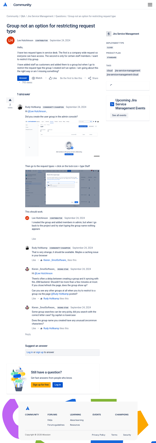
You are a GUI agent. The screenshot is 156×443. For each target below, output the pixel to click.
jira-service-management (127, 70)
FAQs (50, 420)
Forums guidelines (56, 425)
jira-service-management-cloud (122, 74)
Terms (114, 435)
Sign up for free (41, 385)
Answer (23, 78)
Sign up (40, 353)
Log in (30, 353)
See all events (119, 115)
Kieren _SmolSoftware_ (55, 261)
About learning (76, 420)
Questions (61, 16)
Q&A (23, 16)
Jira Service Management (40, 16)
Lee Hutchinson (25, 40)
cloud (109, 70)
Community (22, 4)
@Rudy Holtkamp (60, 295)
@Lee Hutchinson (37, 112)
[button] (62, 139)
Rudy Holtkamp (33, 108)
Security (127, 435)
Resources (75, 425)
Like (34, 240)
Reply (28, 335)
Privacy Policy (98, 435)
